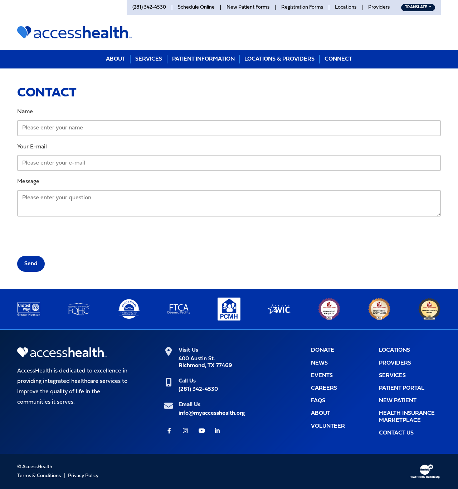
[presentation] (71, 236)
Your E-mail (32, 147)
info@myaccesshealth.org (212, 413)
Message (28, 182)
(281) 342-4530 (198, 389)
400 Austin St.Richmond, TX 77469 (205, 362)
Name (25, 112)
